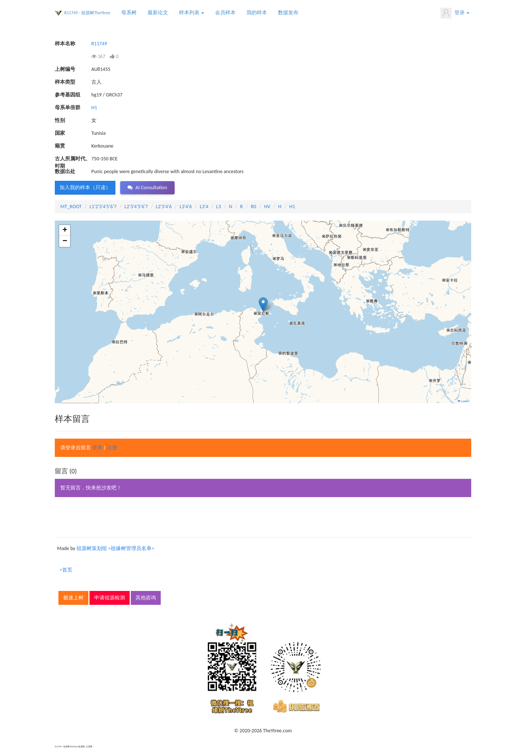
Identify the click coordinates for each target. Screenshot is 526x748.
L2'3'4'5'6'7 (136, 206)
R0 (253, 206)
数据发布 (288, 12)
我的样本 (257, 12)
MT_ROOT (70, 206)
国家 (60, 133)
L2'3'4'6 (164, 206)
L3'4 (204, 206)
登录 (455, 13)
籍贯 (60, 146)
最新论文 (158, 12)
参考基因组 (67, 95)
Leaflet (463, 401)
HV (267, 206)
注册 (112, 447)
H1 (94, 107)
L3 (218, 206)
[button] (263, 304)
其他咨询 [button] (146, 598)
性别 (60, 120)
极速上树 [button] (73, 598)
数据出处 (65, 171)
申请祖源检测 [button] (109, 598)
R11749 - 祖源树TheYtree (87, 12)
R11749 (99, 44)
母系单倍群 (67, 107)
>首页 (66, 570)
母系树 (129, 12)
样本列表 (191, 12)
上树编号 (65, 69)
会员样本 (225, 12)
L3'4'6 (186, 206)
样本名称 (65, 44)
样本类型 (65, 82)
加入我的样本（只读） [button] (85, 187)
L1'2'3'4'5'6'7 (103, 206)
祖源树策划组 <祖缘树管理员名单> (115, 548)
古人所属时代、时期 (73, 159)
